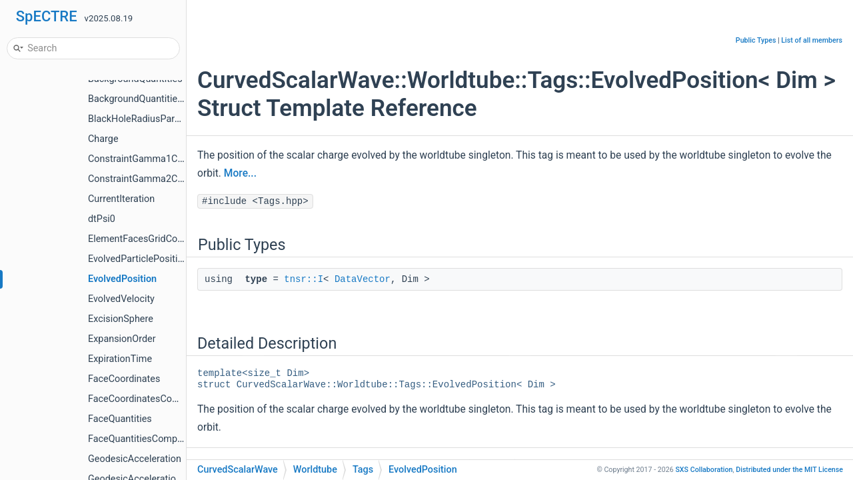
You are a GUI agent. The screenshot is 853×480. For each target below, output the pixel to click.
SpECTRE (46, 16)
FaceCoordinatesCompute (143, 399)
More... (240, 173)
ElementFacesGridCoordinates (152, 239)
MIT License (789, 469)
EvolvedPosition (122, 279)
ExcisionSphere (120, 319)
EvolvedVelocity (121, 299)
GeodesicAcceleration (134, 459)
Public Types (756, 40)
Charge (103, 139)
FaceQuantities (120, 419)
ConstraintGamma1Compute (149, 159)
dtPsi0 (101, 219)
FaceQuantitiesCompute (139, 439)
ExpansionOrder (122, 339)
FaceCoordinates (124, 379)
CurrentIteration (121, 199)
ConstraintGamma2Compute (149, 179)
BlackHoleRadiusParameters (149, 119)
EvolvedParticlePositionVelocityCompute (174, 259)
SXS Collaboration (703, 469)
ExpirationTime (120, 359)
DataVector (363, 279)
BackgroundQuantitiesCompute (154, 99)
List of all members (811, 40)
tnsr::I (303, 279)
